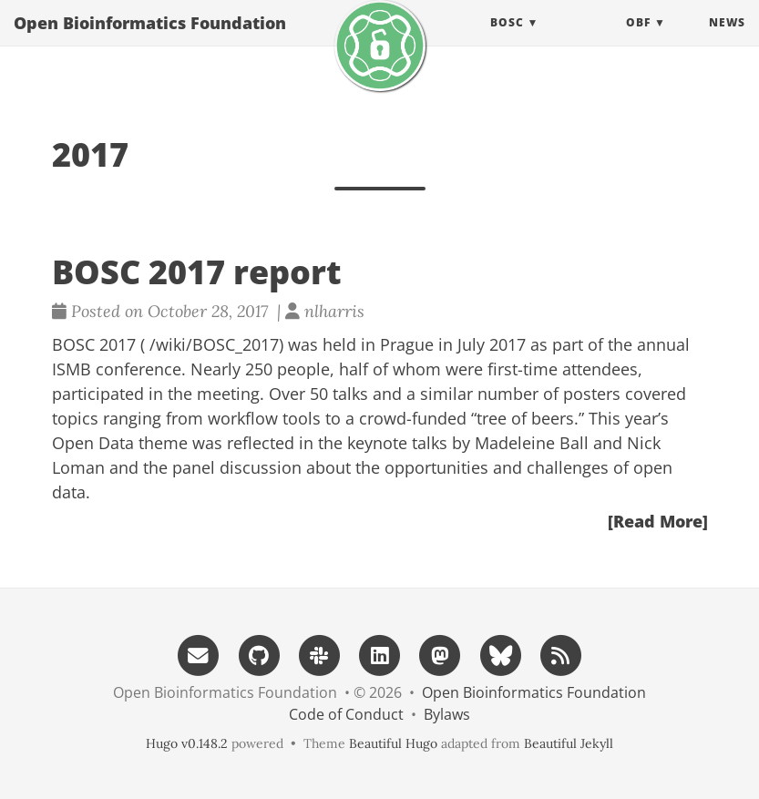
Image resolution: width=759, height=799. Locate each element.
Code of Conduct (346, 714)
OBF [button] (638, 40)
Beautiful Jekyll (568, 743)
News (727, 40)
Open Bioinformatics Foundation (150, 41)
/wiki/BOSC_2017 (214, 344)
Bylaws (447, 714)
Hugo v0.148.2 (187, 743)
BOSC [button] (507, 40)
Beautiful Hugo (393, 743)
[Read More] (658, 521)
